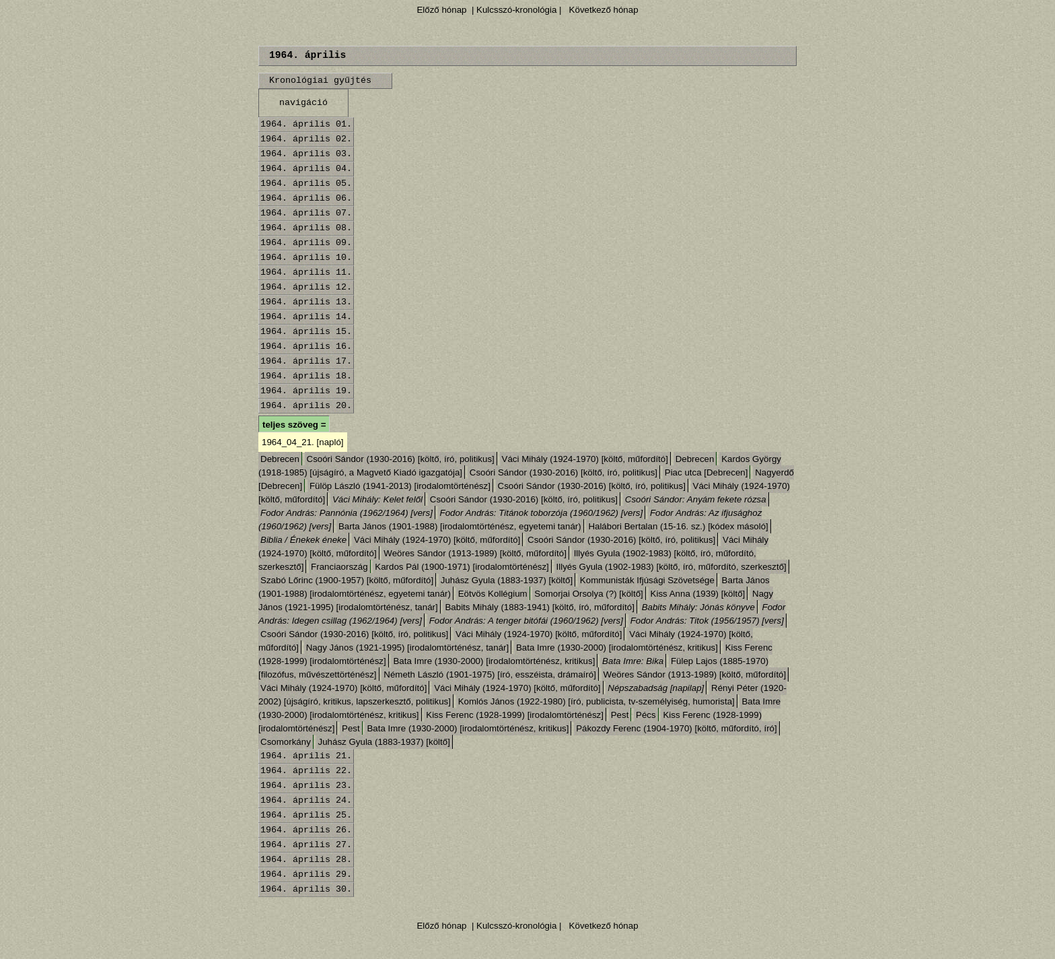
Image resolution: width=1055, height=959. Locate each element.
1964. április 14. (306, 317)
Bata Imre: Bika (632, 661)
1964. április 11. (306, 272)
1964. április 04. (306, 169)
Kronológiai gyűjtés (320, 80)
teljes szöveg (290, 425)
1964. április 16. (306, 346)
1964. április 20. (306, 406)
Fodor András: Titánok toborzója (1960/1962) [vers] (541, 513)
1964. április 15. (306, 332)
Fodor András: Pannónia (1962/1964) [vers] (346, 513)
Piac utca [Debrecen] (706, 472)
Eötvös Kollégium (493, 594)
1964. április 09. (306, 243)
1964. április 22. (306, 771)
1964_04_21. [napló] (303, 442)
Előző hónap (441, 10)
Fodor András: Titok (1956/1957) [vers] (707, 621)
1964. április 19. (306, 391)
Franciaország (339, 567)
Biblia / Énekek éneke (303, 540)
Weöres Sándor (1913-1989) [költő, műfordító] (475, 553)
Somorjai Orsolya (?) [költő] (588, 594)
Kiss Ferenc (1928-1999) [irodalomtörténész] (515, 715)
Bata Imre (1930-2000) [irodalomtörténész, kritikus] (617, 647)
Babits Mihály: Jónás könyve (698, 607)
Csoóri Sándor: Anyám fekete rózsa (695, 499)
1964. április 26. (306, 830)
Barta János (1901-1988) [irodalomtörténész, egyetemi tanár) (459, 526)
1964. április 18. (306, 376)
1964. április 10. (306, 258)
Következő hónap (603, 10)
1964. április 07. (306, 213)
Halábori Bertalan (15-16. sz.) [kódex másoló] (678, 526)
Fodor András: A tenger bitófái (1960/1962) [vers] (526, 621)
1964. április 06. (306, 198)
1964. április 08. (306, 228)
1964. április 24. (306, 800)
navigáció (303, 103)
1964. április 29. (306, 874)
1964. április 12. (306, 287)
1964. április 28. (306, 860)
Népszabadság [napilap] (656, 688)
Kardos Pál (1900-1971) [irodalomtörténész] (462, 567)
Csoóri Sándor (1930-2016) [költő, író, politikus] (401, 459)
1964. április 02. (306, 139)
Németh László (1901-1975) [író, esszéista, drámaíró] (490, 674)
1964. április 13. (306, 302)
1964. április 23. (306, 786)
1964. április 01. (306, 124)
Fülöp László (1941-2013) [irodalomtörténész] (400, 486)
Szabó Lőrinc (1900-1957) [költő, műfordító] (346, 580)
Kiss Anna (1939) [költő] (698, 594)
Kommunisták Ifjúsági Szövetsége (647, 580)
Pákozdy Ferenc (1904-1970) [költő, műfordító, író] (676, 728)
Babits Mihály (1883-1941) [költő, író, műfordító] (539, 607)
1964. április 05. (306, 183)
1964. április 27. (306, 845)
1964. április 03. (306, 154)
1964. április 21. (306, 756)
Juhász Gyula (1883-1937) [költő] (507, 580)
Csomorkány (285, 742)
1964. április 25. (306, 815)
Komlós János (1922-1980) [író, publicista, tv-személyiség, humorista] (596, 701)
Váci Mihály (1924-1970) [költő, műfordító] (585, 459)
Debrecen (279, 459)
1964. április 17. (306, 361)
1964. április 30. (306, 889)
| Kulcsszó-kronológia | (516, 10)
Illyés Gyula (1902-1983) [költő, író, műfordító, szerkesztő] (671, 567)
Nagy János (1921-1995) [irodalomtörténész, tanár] (407, 647)
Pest (620, 715)
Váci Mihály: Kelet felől (377, 499)
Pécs (646, 715)
